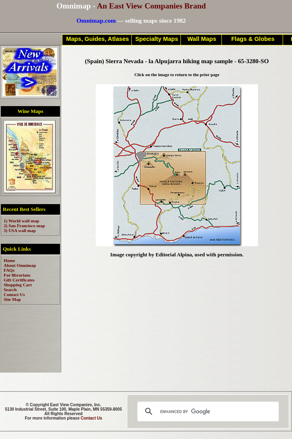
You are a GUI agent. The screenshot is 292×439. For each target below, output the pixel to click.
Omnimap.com (96, 20)
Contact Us (91, 418)
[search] (206, 411)
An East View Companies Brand (151, 6)
